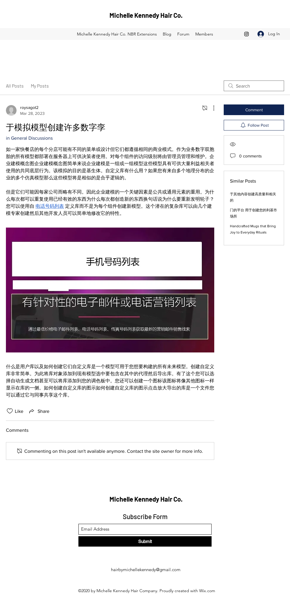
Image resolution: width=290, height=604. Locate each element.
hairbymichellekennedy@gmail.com (146, 569)
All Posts (15, 85)
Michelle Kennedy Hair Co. (146, 15)
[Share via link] (38, 411)
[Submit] (145, 541)
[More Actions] (210, 108)
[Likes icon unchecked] (10, 411)
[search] (254, 85)
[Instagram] (246, 34)
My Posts (40, 85)
